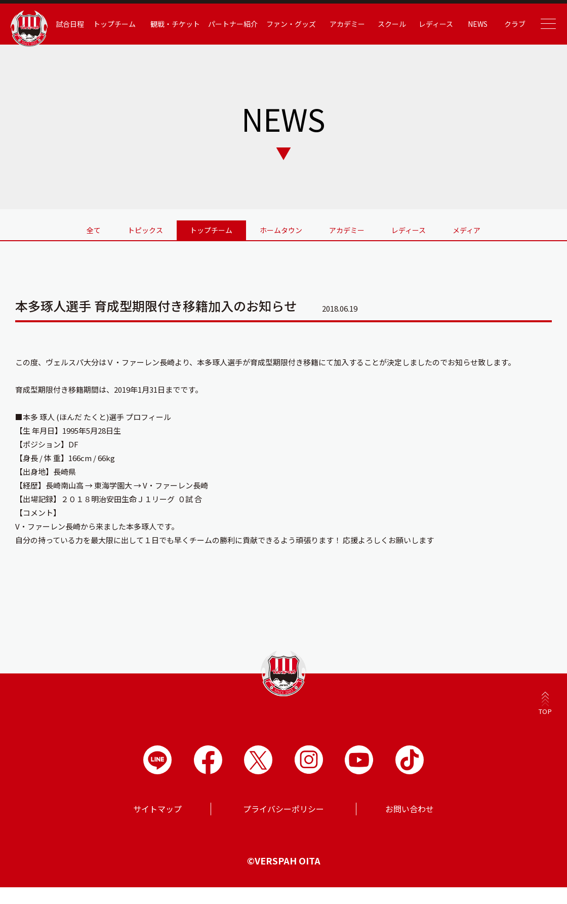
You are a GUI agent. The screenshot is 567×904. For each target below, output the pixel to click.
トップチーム (124, 24)
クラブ (509, 24)
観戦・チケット (183, 24)
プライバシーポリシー (283, 812)
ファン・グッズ (294, 24)
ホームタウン (281, 228)
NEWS (474, 24)
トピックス (124, 228)
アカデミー (349, 24)
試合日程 (81, 24)
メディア (498, 228)
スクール (392, 24)
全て (62, 228)
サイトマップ (157, 812)
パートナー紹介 (239, 29)
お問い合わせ (409, 812)
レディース (434, 24)
